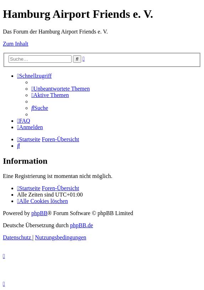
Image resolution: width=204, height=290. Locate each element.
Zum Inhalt (15, 44)
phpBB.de (81, 225)
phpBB (39, 213)
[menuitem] (60, 89)
